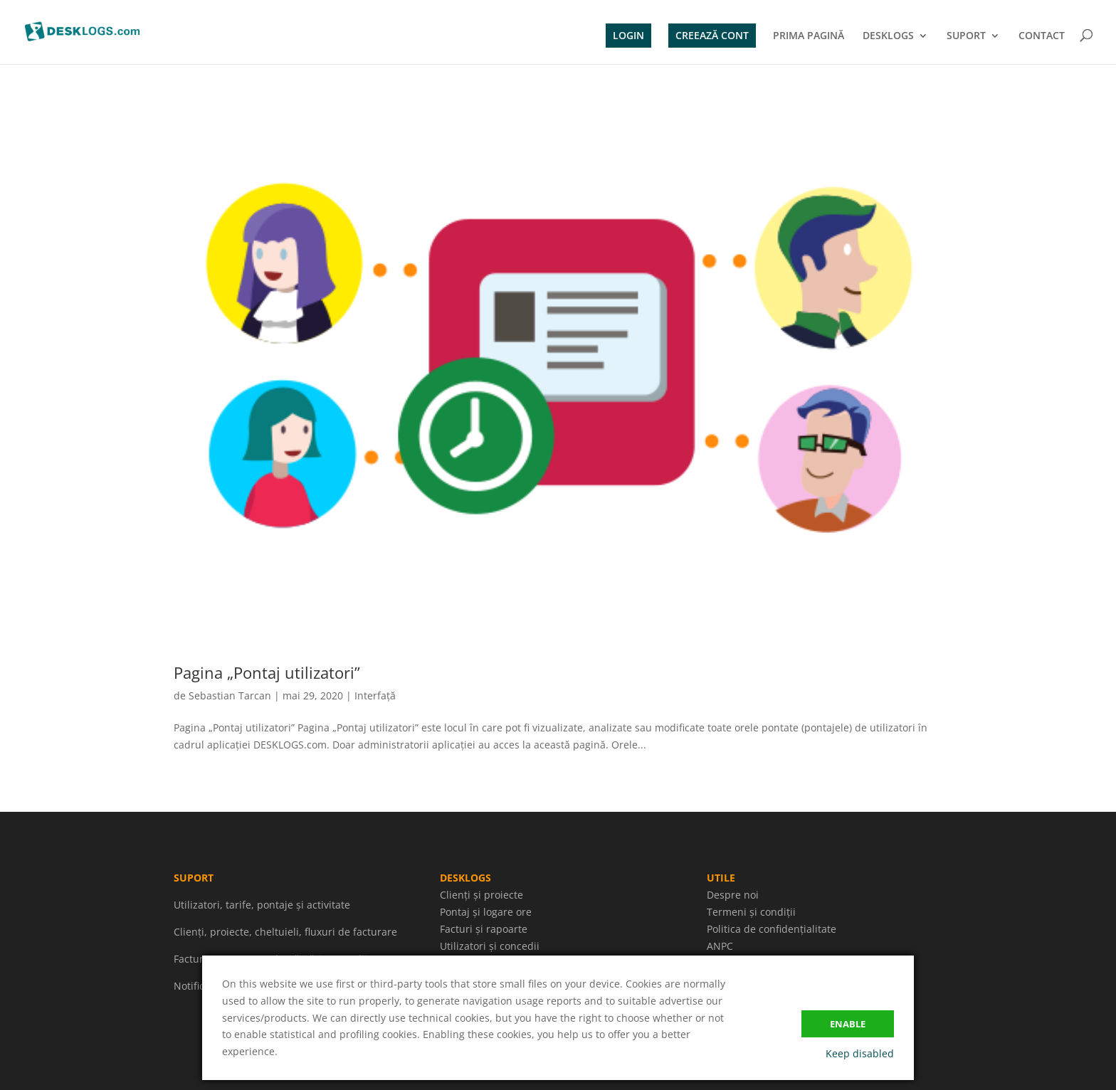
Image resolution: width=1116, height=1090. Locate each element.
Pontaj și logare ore (486, 912)
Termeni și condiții (751, 912)
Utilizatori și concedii (489, 946)
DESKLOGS (888, 36)
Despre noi (733, 894)
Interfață (375, 695)
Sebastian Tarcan (230, 695)
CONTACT (1041, 36)
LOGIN (628, 35)
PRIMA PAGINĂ (808, 36)
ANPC (720, 946)
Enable (847, 1023)
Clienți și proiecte (481, 894)
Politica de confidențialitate (771, 929)
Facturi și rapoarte (483, 929)
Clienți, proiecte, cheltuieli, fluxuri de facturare (285, 931)
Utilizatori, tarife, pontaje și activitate (262, 904)
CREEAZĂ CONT (712, 35)
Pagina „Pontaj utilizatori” (267, 672)
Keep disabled (860, 1053)
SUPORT (966, 36)
